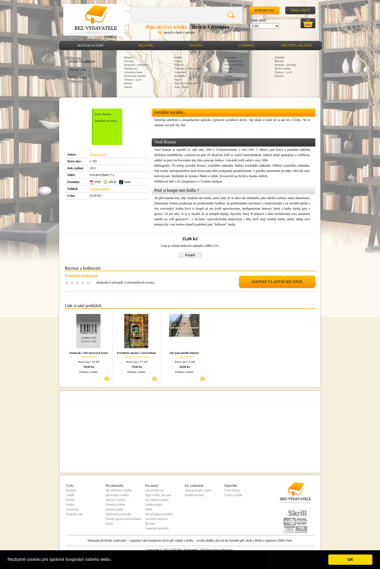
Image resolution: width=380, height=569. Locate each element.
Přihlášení (300, 10)
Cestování (180, 72)
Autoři (70, 495)
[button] (113, 560)
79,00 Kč (137, 366)
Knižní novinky (195, 495)
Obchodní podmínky (119, 514)
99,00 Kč (89, 366)
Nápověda (230, 485)
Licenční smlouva (156, 519)
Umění (178, 61)
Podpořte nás (74, 514)
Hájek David (89, 356)
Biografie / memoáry (136, 64)
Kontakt (71, 490)
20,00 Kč (184, 366)
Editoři (70, 500)
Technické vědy (234, 61)
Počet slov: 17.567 (137, 361)
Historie (179, 64)
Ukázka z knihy (88, 371)
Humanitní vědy (234, 64)
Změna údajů (153, 504)
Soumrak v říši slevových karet (88, 352)
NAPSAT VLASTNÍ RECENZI (277, 282)
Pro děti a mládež (297, 45)
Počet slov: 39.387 (89, 361)
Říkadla (279, 61)
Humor (128, 83)
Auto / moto (181, 86)
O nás (69, 485)
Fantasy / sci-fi (132, 79)
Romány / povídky (285, 64)
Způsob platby (115, 509)
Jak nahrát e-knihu (157, 500)
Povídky (129, 61)
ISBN (148, 509)
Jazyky (229, 68)
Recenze (150, 523)
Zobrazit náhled (100, 189)
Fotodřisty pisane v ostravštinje (136, 352)
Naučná (196, 45)
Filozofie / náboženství (187, 68)
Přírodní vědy (232, 79)
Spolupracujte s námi (198, 490)
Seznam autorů (90, 45)
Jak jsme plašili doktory (184, 352)
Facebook (72, 509)
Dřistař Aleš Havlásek (137, 356)
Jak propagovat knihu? (159, 514)
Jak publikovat (154, 490)
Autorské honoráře (157, 528)
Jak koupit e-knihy (117, 495)
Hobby (178, 57)
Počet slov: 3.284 (185, 361)
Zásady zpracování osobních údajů (124, 521)
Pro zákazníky (115, 485)
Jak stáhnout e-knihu (119, 490)
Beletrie (145, 45)
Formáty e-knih (115, 504)
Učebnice (246, 45)
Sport (177, 79)
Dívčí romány (283, 68)
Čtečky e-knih (233, 495)
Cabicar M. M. (184, 356)
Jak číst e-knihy (115, 500)
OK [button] (350, 559)
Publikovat (264, 10)
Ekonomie (230, 57)
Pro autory (151, 485)
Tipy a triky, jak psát (158, 495)
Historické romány (135, 75)
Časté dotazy (232, 490)
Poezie (128, 86)
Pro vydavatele (194, 485)
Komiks (279, 75)
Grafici (70, 504)
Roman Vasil (98, 154)
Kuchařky (180, 75)
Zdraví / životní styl (185, 83)
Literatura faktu (133, 72)
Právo (228, 72)
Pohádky (280, 57)
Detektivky (130, 68)
